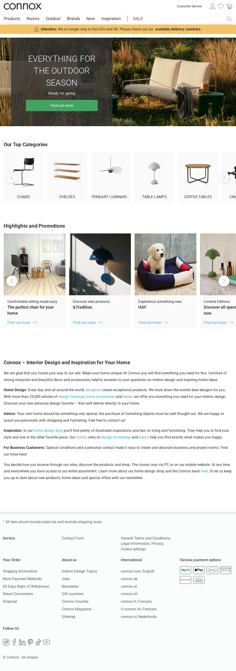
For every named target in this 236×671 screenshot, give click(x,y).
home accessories (100, 396)
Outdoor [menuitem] (53, 18)
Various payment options (200, 560)
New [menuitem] (90, 18)
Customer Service (189, 6)
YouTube (46, 642)
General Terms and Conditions (145, 538)
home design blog (48, 430)
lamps (128, 396)
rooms (81, 437)
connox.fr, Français (136, 601)
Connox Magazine (76, 609)
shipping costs (90, 522)
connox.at (129, 586)
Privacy (157, 543)
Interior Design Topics (79, 571)
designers (93, 390)
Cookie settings (133, 549)
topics (144, 437)
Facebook (14, 642)
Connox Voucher (75, 601)
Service (9, 538)
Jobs (66, 579)
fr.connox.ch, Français (138, 609)
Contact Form (73, 538)
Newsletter (70, 586)
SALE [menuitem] (138, 18)
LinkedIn (22, 642)
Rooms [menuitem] (33, 18)
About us (69, 560)
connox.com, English (137, 571)
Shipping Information (20, 571)
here (204, 471)
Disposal (10, 601)
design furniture (71, 396)
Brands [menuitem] (73, 18)
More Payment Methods (22, 579)
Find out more (61, 105)
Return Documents (18, 594)
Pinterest (30, 642)
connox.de (129, 579)
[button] (12, 280)
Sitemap (68, 616)
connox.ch (129, 594)
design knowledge (116, 437)
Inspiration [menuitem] (111, 18)
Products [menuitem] (12, 18)
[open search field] (229, 19)
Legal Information (135, 543)
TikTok (38, 642)
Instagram (6, 642)
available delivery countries (178, 29)
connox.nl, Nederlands (139, 616)
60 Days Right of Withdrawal (26, 586)
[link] (229, 6)
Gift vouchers (72, 594)
